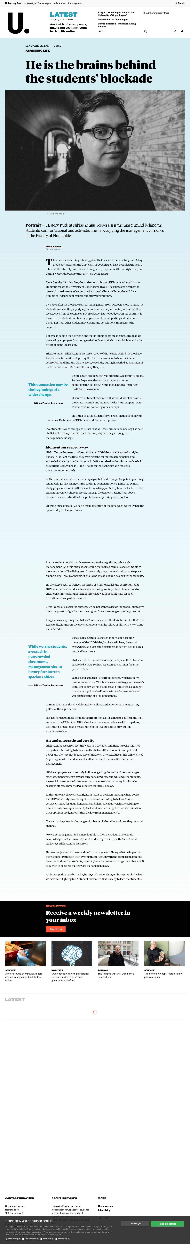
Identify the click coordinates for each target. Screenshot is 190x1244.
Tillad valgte (135, 1223)
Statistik (48, 1238)
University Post (13, 3)
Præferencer (32, 1238)
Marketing (64, 1238)
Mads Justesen (54, 246)
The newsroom (105, 1206)
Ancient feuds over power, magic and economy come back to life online (68, 27)
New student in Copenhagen (113, 19)
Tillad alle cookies (167, 1223)
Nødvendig (14, 1238)
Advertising (104, 1210)
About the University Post (156, 12)
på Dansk (180, 3)
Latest (64, 14)
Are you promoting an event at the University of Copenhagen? (116, 13)
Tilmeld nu (56, 929)
